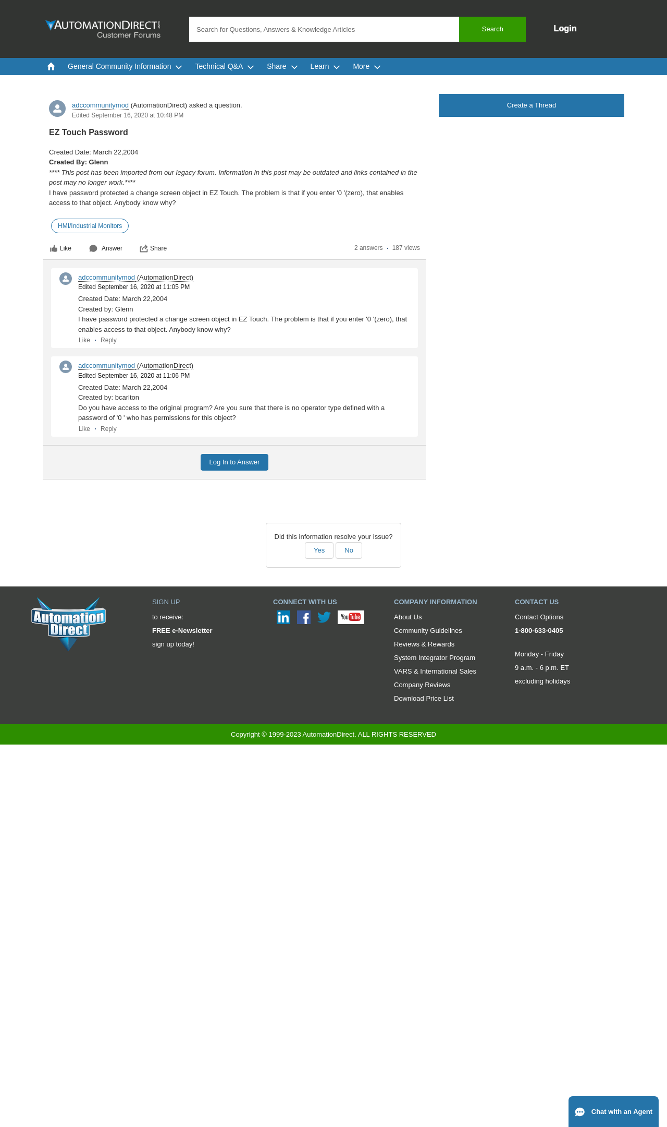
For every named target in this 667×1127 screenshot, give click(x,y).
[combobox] (357, 29)
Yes (319, 550)
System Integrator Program (434, 658)
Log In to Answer (234, 462)
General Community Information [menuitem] (125, 66)
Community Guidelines (428, 630)
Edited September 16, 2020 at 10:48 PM (127, 115)
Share (153, 248)
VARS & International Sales (435, 671)
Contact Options (539, 617)
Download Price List (424, 698)
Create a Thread (531, 105)
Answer (105, 248)
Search (492, 29)
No (348, 550)
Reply (109, 340)
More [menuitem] (367, 66)
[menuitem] (51, 66)
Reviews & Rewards (424, 644)
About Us (408, 617)
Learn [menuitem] (326, 66)
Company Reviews (422, 685)
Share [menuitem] (282, 66)
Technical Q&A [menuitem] (224, 66)
